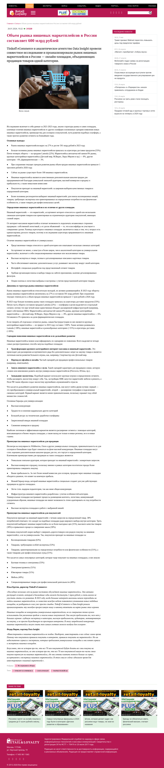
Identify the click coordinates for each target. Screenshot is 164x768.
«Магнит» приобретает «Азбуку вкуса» (130, 52)
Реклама (152, 6)
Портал (114, 6)
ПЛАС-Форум (133, 6)
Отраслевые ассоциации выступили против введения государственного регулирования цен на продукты (134, 75)
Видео (98, 6)
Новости (12, 6)
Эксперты (47, 6)
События (81, 6)
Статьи (29, 6)
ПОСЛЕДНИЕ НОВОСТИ (123, 32)
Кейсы (64, 6)
